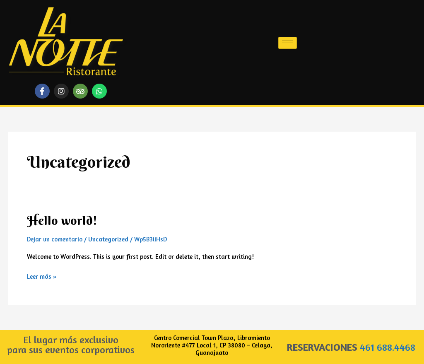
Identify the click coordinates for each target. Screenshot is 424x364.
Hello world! (62, 220)
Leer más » (42, 275)
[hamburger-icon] (287, 43)
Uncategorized (108, 239)
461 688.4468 (387, 347)
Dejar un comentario (54, 239)
